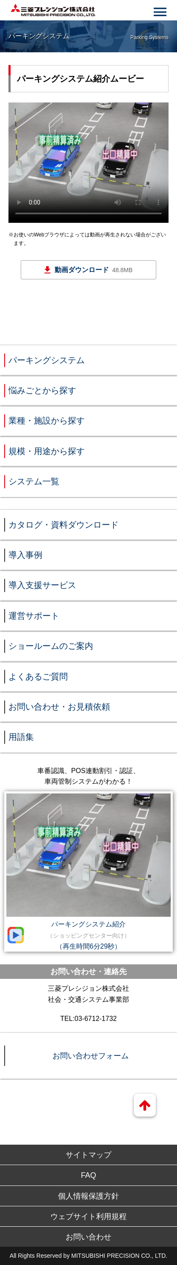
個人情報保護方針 (88, 1196)
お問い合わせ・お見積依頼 (59, 706)
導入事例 (25, 555)
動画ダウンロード (94, 270)
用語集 (21, 737)
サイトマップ (88, 1155)
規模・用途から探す (46, 451)
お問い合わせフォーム (91, 1056)
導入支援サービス (42, 585)
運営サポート (33, 615)
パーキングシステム (46, 360)
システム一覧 (33, 481)
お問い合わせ (88, 1237)
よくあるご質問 (38, 676)
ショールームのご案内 (50, 646)
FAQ (88, 1175)
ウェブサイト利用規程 (88, 1216)
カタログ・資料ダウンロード (63, 524)
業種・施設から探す (46, 420)
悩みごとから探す (42, 390)
